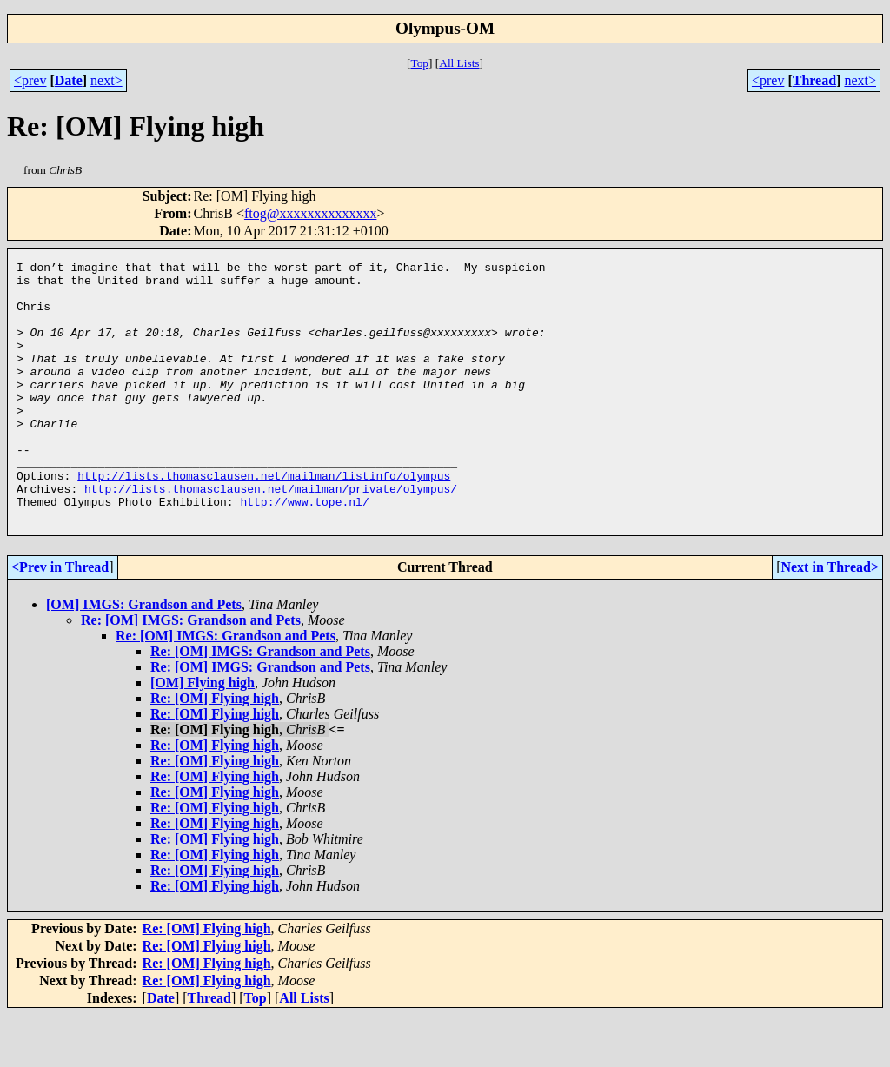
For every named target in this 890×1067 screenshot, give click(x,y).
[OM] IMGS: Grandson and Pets (144, 656)
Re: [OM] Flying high (214, 750)
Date (69, 80)
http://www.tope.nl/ (304, 551)
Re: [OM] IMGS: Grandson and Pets (191, 672)
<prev (30, 80)
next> (106, 80)
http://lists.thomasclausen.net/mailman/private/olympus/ (270, 535)
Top (419, 63)
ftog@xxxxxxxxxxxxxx (310, 213)
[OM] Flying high (202, 734)
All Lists (459, 63)
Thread (814, 80)
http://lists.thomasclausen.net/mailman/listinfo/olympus (263, 519)
